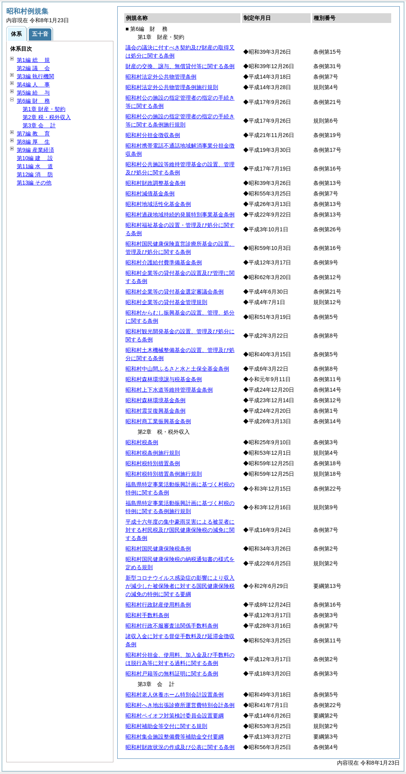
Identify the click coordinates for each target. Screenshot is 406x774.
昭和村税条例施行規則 (152, 453)
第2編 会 (33, 68)
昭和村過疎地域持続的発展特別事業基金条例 (180, 214)
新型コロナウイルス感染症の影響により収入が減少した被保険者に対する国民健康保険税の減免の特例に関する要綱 (180, 586)
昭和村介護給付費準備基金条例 (163, 262)
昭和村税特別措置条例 (152, 463)
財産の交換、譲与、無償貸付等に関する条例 (180, 66)
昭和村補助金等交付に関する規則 (166, 726)
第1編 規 (33, 60)
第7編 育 (33, 133)
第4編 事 (33, 84)
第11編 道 (35, 166)
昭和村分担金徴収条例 (152, 135)
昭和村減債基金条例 (150, 193)
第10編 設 (35, 158)
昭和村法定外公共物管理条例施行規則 (171, 87)
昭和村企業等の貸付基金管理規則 (166, 302)
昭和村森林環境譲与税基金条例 (163, 379)
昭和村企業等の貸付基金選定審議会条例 (174, 291)
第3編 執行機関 (35, 76)
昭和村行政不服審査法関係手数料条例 (171, 626)
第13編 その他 (34, 182)
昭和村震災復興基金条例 (155, 411)
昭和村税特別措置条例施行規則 (163, 474)
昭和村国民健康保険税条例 (158, 548)
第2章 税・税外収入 (47, 117)
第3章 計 (39, 125)
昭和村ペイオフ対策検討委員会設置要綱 (174, 715)
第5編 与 (33, 93)
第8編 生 (33, 142)
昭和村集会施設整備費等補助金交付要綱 (174, 737)
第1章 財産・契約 (44, 109)
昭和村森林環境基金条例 (155, 400)
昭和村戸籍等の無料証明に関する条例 (171, 673)
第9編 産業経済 (35, 150)
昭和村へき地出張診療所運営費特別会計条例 (180, 705)
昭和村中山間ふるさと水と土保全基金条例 (177, 369)
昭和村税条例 (141, 442)
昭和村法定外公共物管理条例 (160, 77)
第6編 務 (33, 101)
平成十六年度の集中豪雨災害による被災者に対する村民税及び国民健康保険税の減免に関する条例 (180, 530)
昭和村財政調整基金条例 (155, 183)
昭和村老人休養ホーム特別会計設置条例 (174, 694)
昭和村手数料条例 (147, 615)
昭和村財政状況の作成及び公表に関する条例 (180, 747)
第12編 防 (35, 174)
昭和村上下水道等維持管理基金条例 (169, 390)
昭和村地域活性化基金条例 (158, 204)
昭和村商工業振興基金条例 (158, 421)
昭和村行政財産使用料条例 (158, 605)
